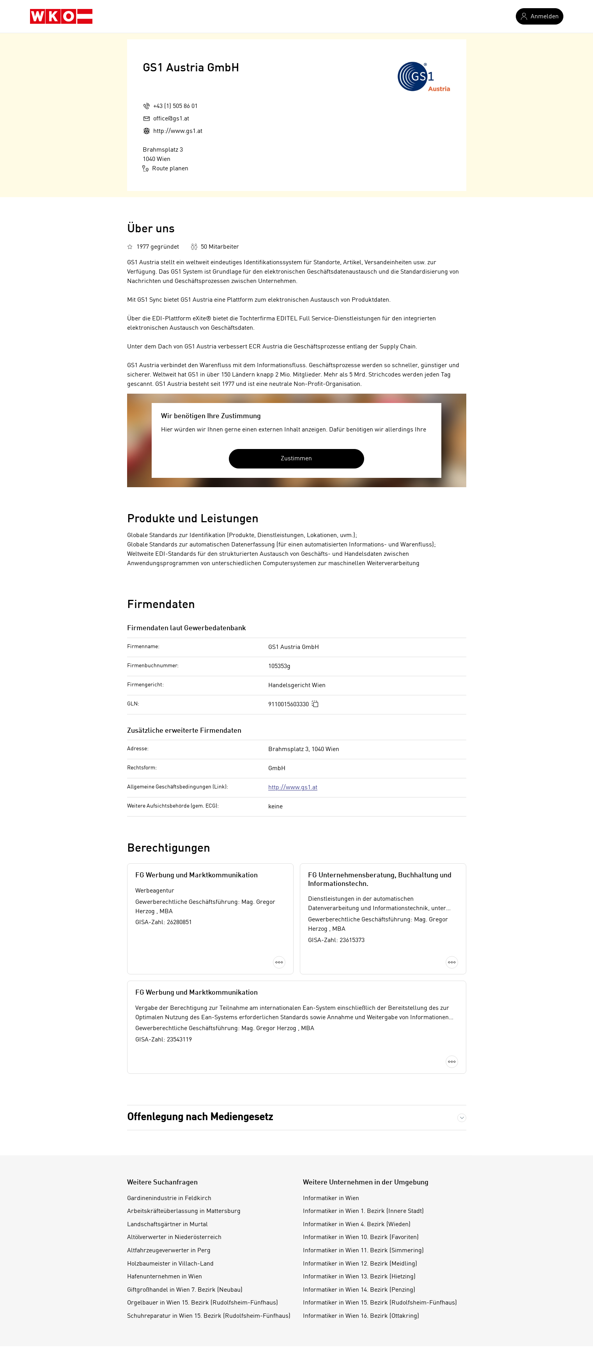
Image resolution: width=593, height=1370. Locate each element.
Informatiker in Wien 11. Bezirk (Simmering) (363, 1251)
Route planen (165, 168)
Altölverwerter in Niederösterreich (174, 1237)
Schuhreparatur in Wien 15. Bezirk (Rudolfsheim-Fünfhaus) (208, 1316)
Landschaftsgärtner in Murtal (167, 1225)
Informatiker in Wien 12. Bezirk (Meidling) (360, 1264)
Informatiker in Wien (331, 1198)
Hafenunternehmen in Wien (164, 1277)
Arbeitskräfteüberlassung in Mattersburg (184, 1211)
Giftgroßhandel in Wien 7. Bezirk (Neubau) (185, 1290)
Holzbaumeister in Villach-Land (170, 1264)
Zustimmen (296, 459)
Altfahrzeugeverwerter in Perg (169, 1251)
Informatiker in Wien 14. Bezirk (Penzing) (359, 1290)
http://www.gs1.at (292, 788)
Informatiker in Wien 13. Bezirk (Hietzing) (359, 1277)
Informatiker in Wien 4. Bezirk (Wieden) (357, 1225)
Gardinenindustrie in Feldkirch (169, 1198)
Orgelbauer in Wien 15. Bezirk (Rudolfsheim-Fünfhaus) (202, 1303)
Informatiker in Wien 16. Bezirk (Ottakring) (361, 1316)
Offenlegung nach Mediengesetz (200, 1117)
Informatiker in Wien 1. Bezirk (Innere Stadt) (363, 1211)
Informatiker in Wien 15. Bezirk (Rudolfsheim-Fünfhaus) (380, 1303)
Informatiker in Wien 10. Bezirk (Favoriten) (361, 1237)
